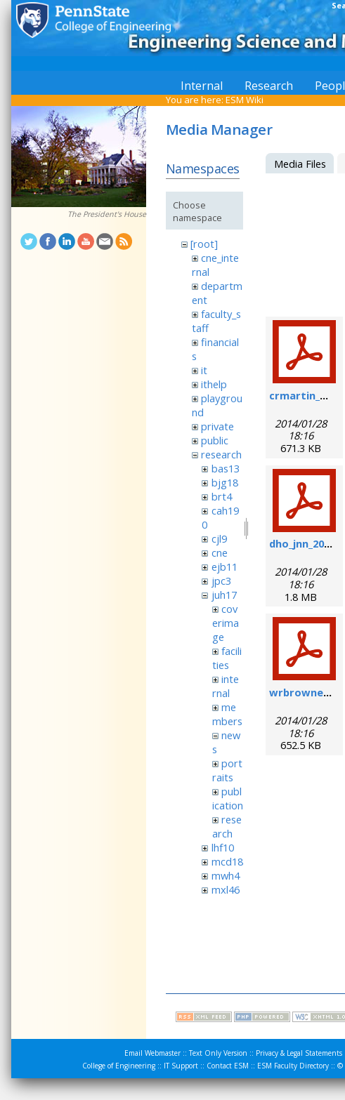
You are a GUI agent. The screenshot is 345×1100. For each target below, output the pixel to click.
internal (225, 686)
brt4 (221, 496)
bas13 (225, 468)
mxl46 (225, 889)
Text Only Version (218, 1053)
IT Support (181, 1066)
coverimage (225, 623)
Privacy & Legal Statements (299, 1053)
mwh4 (225, 875)
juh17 (224, 595)
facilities (227, 658)
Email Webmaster (152, 1053)
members (227, 714)
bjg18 (224, 482)
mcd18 (227, 861)
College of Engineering (118, 1066)
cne (219, 552)
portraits (227, 770)
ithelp (214, 384)
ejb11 (224, 566)
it (204, 370)
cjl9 (219, 538)
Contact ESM (228, 1066)
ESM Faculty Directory (293, 1066)
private (217, 426)
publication (227, 798)
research (221, 454)
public (214, 440)
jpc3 (221, 581)
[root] (204, 244)
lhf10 (222, 847)
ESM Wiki (244, 99)
